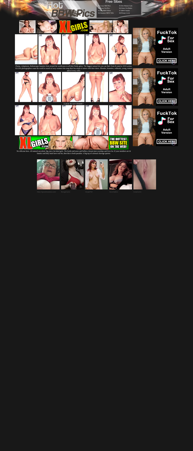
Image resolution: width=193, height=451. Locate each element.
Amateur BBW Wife (107, 13)
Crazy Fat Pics (105, 8)
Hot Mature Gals (126, 6)
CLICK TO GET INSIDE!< (74, 104)
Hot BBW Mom (105, 10)
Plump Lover (125, 13)
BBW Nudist (125, 10)
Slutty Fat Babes (126, 8)
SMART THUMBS (102, 378)
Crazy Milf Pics (105, 6)
